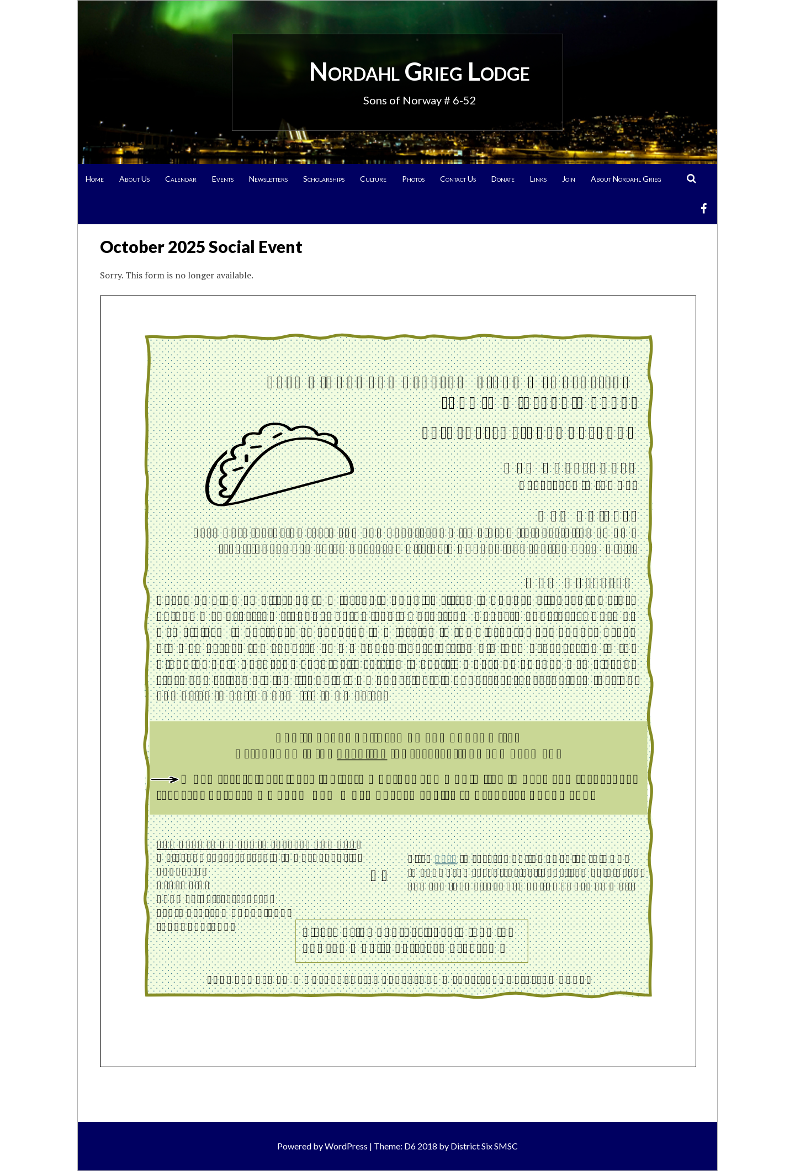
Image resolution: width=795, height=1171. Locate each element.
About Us (134, 178)
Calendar (181, 178)
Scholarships (323, 178)
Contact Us (458, 178)
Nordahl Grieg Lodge (419, 71)
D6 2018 (420, 1146)
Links (538, 178)
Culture (373, 178)
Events (223, 178)
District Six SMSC (484, 1146)
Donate (503, 178)
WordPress (346, 1146)
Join (568, 178)
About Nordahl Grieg (626, 178)
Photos (413, 178)
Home (95, 178)
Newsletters (268, 178)
